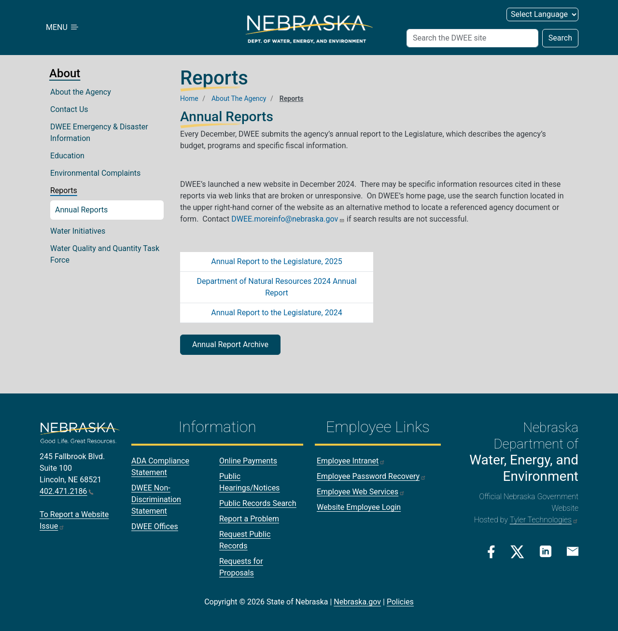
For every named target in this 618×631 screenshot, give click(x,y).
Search (560, 37)
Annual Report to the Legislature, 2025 (276, 261)
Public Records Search (257, 503)
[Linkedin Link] (545, 551)
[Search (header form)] (472, 38)
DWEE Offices (154, 526)
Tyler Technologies (544, 519)
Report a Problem (249, 518)
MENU (63, 27)
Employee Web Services (361, 491)
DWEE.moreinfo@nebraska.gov (288, 219)
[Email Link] (572, 551)
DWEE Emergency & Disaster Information (99, 132)
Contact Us (69, 109)
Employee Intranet (351, 460)
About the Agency (80, 92)
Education (67, 155)
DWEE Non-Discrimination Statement (156, 499)
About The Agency (239, 98)
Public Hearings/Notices (249, 482)
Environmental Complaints (95, 173)
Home (189, 98)
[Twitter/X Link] (517, 552)
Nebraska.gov (357, 601)
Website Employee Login (359, 507)
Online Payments (248, 460)
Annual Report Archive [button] (230, 344)
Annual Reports (81, 209)
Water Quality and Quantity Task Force (104, 254)
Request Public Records (244, 540)
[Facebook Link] (491, 552)
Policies (400, 601)
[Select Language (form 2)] (542, 14)
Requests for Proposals (241, 567)
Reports (63, 190)
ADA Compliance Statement (160, 466)
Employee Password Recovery (371, 476)
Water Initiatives (77, 231)
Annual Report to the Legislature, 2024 (276, 312)
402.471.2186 (67, 491)
